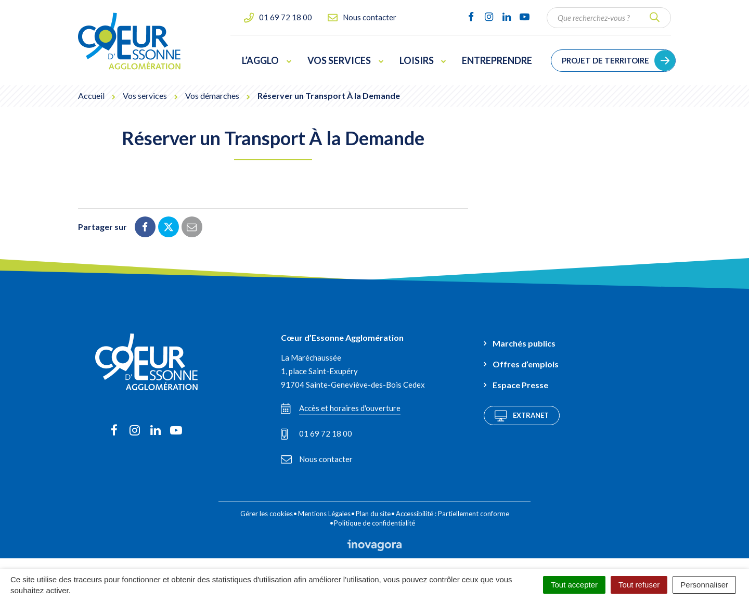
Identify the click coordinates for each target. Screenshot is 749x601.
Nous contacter (317, 459)
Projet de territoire (605, 60)
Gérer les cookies (266, 513)
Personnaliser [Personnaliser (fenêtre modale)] (704, 584)
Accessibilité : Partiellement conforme (452, 513)
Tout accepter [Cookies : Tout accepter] (574, 584)
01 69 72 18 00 (316, 434)
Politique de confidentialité (374, 523)
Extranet (522, 415)
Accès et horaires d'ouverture (341, 408)
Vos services (345, 60)
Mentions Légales (324, 513)
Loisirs (423, 60)
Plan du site (373, 513)
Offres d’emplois (526, 364)
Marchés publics (524, 343)
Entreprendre (497, 60)
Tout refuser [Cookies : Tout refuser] (639, 584)
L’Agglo (267, 60)
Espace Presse (520, 385)
